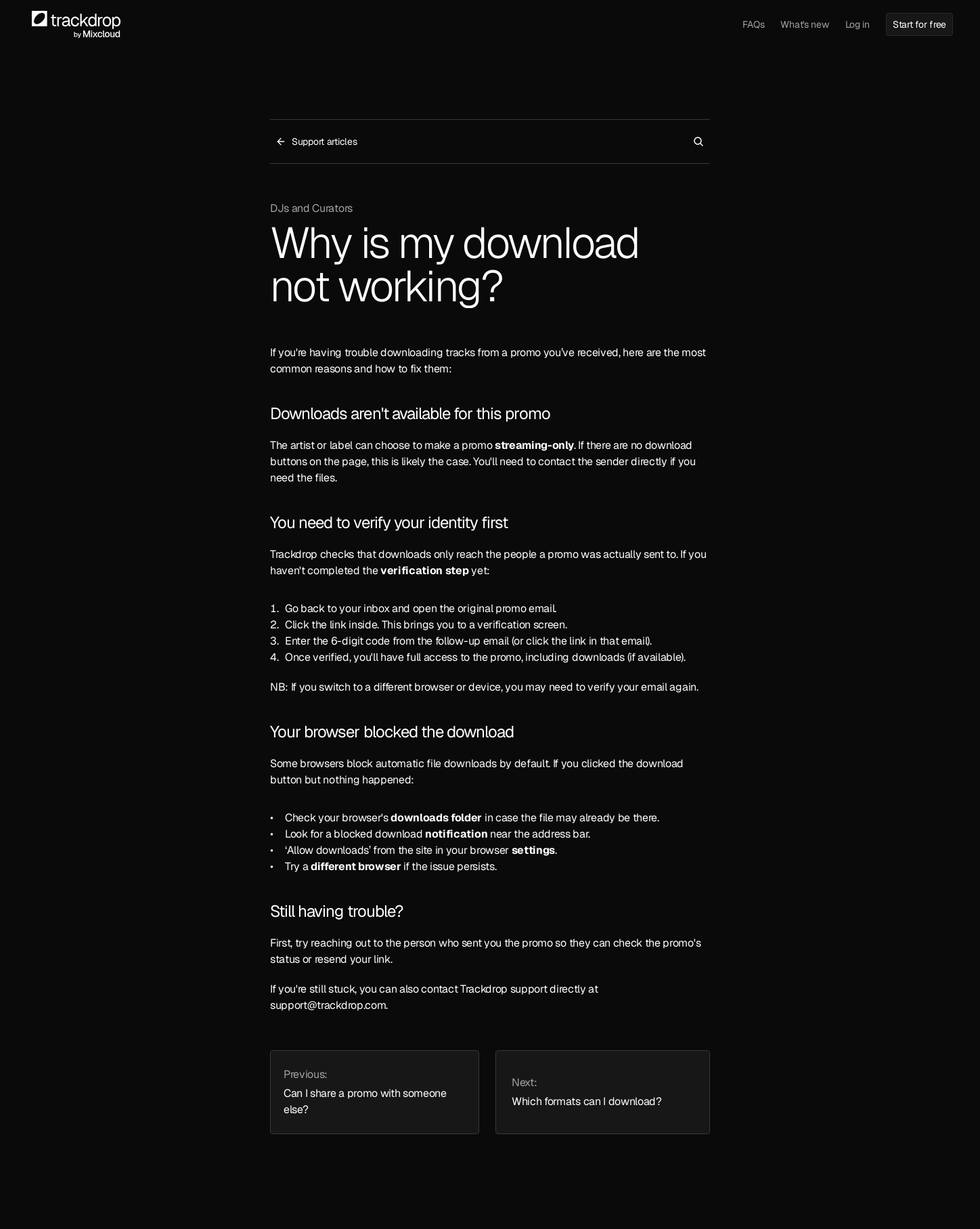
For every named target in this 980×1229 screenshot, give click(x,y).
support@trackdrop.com (328, 1005)
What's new (804, 24)
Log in (857, 24)
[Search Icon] (698, 141)
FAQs (753, 24)
